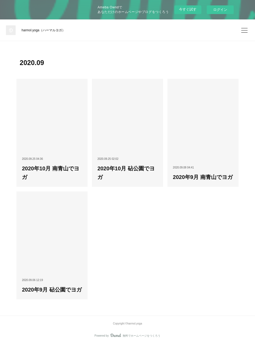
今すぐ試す (188, 9)
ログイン (220, 10)
